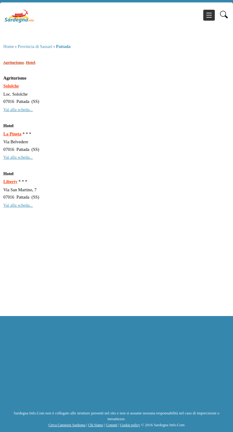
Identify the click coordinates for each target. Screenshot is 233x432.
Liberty (10, 181)
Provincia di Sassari (35, 46)
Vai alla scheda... (18, 109)
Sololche (11, 85)
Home (8, 46)
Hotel (30, 62)
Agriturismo (13, 62)
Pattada (63, 46)
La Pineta (12, 133)
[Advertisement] (115, 270)
